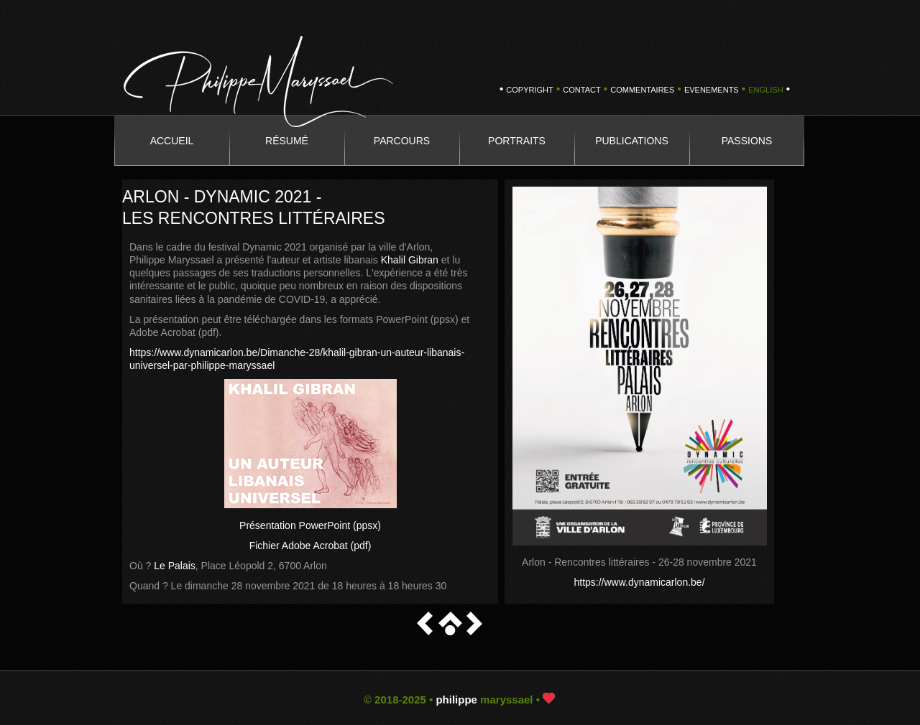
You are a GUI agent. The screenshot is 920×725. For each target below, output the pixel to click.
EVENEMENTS (711, 89)
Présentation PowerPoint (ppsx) (310, 525)
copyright (529, 89)
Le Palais (175, 565)
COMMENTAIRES (642, 89)
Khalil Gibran (409, 260)
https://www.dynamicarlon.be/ (639, 582)
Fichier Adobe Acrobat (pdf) (310, 545)
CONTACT (581, 89)
